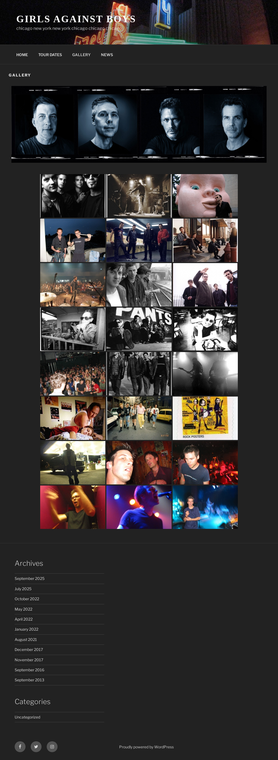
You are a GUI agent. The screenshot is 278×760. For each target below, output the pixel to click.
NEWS (107, 54)
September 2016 (29, 670)
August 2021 (26, 639)
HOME (22, 54)
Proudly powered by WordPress (146, 747)
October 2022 (27, 598)
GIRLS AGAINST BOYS (76, 19)
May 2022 (23, 609)
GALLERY (81, 54)
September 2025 (30, 578)
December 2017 (29, 649)
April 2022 (24, 619)
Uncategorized (27, 717)
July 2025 (23, 588)
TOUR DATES (50, 54)
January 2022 (26, 629)
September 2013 (29, 680)
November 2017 (29, 659)
